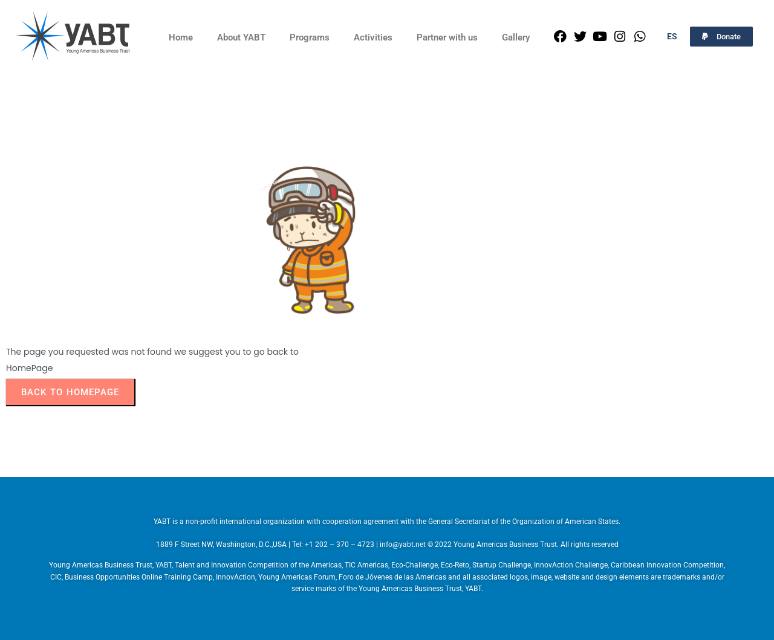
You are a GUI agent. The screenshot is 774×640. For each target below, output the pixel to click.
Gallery (516, 37)
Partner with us (447, 37)
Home (181, 37)
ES (672, 36)
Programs (310, 37)
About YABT (241, 37)
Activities (373, 37)
